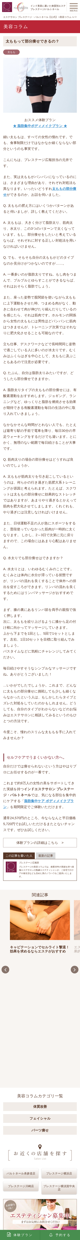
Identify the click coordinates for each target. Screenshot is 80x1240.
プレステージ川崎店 (21, 1070)
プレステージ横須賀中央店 (59, 1072)
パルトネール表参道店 (21, 1057)
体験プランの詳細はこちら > (39, 843)
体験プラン (20, 1234)
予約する (60, 1235)
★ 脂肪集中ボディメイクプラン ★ (40, 126)
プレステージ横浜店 (59, 1057)
